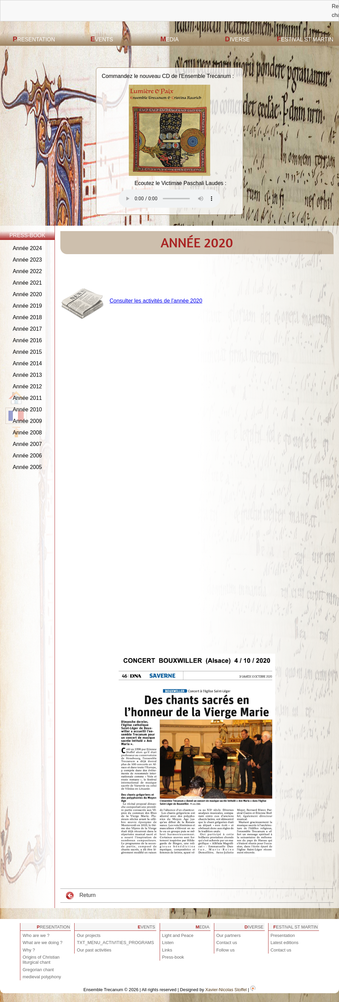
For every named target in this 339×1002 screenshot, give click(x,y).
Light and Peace (178, 935)
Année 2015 (27, 352)
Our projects (89, 935)
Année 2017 (27, 329)
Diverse (237, 39)
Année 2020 (27, 294)
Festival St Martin (305, 39)
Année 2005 (27, 467)
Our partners (228, 935)
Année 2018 (27, 317)
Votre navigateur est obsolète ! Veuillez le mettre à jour (169, 198)
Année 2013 (27, 375)
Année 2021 (27, 283)
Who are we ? (36, 935)
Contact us (226, 942)
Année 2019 (27, 306)
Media (169, 39)
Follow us (225, 950)
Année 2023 (27, 260)
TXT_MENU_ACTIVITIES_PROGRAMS (115, 942)
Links (167, 950)
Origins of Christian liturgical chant (41, 960)
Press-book (173, 957)
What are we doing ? (42, 942)
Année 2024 (27, 248)
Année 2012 (27, 386)
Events (102, 39)
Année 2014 (27, 363)
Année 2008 (27, 432)
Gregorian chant (38, 969)
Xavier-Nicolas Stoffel (226, 989)
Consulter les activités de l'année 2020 (155, 301)
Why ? (29, 950)
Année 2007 (27, 444)
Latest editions (285, 942)
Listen (168, 942)
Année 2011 (27, 398)
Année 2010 (27, 409)
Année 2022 (27, 271)
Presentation (34, 39)
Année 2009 (27, 421)
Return (81, 896)
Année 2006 (27, 455)
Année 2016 (27, 340)
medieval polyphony (42, 976)
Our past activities (94, 950)
